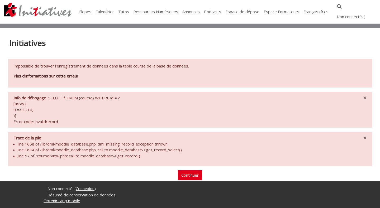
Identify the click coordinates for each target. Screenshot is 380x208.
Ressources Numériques (155, 11)
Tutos (123, 11)
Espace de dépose (242, 11)
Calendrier (105, 11)
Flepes (85, 11)
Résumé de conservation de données (82, 194)
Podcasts (212, 11)
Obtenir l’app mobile (62, 200)
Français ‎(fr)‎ (314, 11)
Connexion (85, 188)
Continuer (190, 175)
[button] (339, 6)
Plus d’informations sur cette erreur (45, 76)
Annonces (191, 11)
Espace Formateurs (281, 11)
